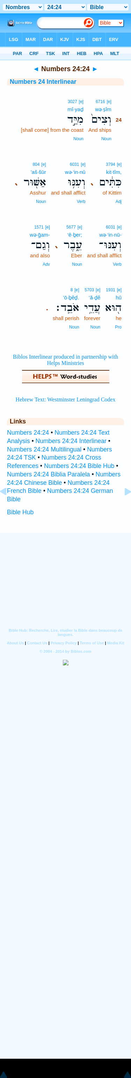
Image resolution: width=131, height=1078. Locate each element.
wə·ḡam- (40, 235)
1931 (110, 289)
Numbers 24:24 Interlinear (70, 441)
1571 (39, 227)
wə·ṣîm (103, 109)
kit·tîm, (114, 172)
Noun (106, 138)
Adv (46, 264)
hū (119, 297)
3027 (72, 101)
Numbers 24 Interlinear (43, 81)
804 (35, 164)
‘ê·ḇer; (74, 235)
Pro (118, 327)
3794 (110, 164)
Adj (119, 201)
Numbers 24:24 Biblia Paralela (48, 474)
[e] (109, 101)
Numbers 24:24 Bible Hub (79, 465)
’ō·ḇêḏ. (71, 297)
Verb (81, 201)
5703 (89, 289)
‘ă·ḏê (94, 297)
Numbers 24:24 (28, 432)
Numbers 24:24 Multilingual (44, 449)
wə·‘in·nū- (110, 235)
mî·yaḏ (75, 109)
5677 (71, 227)
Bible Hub (20, 512)
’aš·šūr (38, 172)
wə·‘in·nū (75, 172)
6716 (100, 101)
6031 (74, 164)
